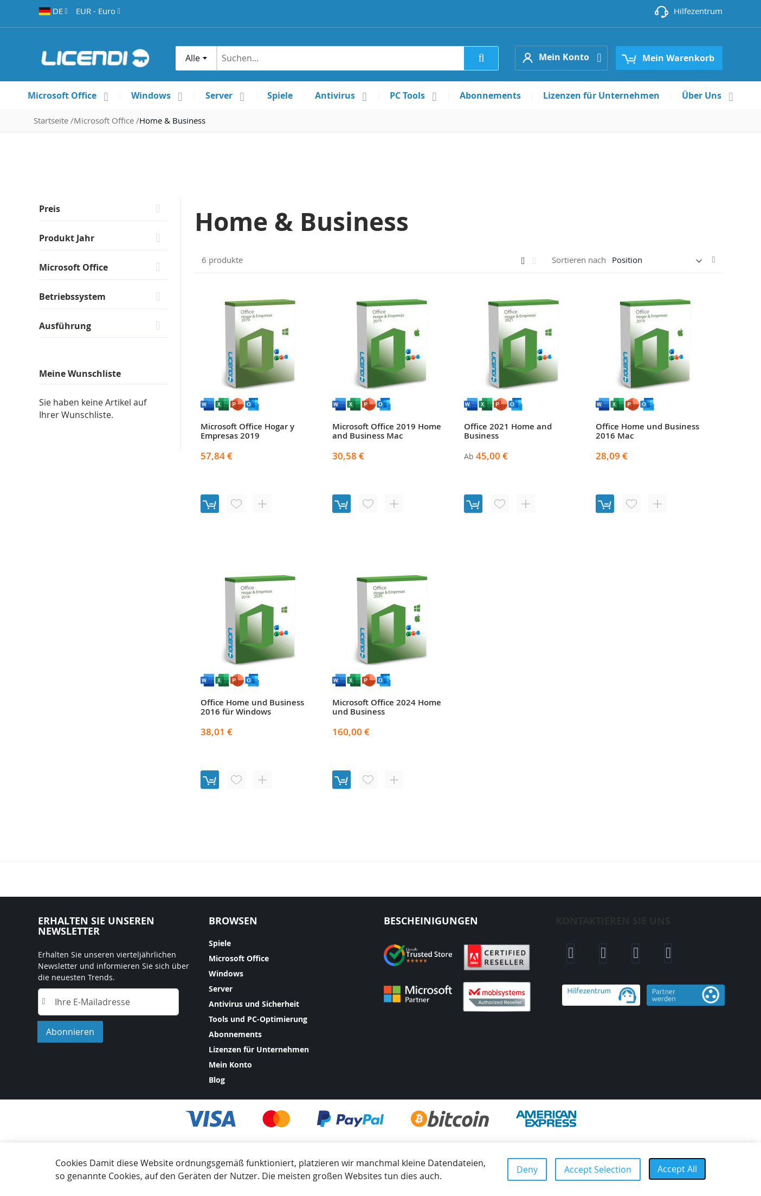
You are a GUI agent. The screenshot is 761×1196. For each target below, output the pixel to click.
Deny (527, 1169)
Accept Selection (597, 1169)
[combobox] (196, 58)
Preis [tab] (49, 209)
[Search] (481, 58)
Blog (217, 1080)
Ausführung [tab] (65, 326)
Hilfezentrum (698, 10)
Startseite (52, 120)
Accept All (677, 1169)
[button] (53, 11)
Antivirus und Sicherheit (254, 1004)
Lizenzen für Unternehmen (259, 1049)
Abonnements (235, 1034)
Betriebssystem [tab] (72, 297)
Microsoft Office (105, 120)
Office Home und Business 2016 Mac (647, 431)
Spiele (220, 943)
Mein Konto (230, 1064)
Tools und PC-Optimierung (258, 1019)
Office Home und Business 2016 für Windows (252, 707)
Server (221, 988)
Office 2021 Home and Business (508, 431)
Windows (226, 973)
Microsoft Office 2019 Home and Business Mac (386, 431)
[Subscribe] (70, 1032)
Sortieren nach (579, 259)
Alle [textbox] (192, 58)
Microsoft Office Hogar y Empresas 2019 (247, 431)
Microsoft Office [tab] (73, 267)
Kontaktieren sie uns (613, 921)
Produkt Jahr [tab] (66, 238)
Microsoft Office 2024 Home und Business (386, 707)
